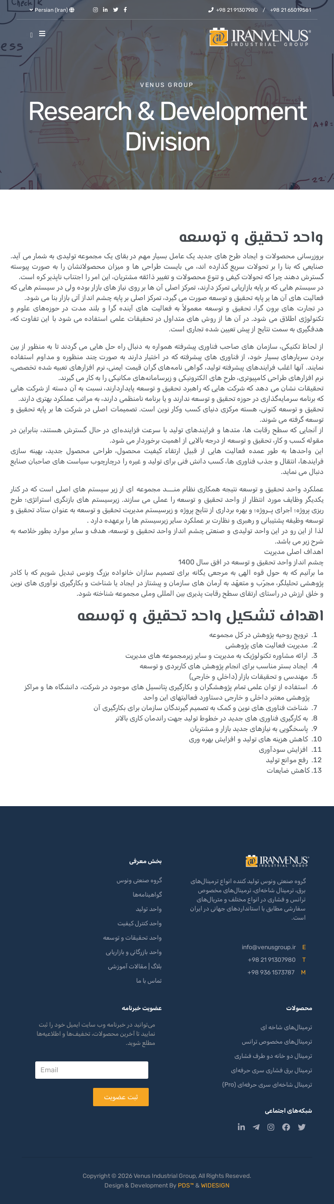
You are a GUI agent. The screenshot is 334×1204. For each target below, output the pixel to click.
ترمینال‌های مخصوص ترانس (277, 1041)
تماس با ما (149, 980)
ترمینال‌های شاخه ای (286, 1027)
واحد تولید (149, 909)
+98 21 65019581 (290, 10)
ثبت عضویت (121, 1097)
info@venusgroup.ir (269, 947)
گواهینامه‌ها (147, 894)
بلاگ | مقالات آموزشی (135, 966)
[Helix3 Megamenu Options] (44, 34)
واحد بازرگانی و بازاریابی (134, 952)
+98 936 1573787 (270, 972)
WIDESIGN (215, 1185)
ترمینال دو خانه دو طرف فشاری (273, 1056)
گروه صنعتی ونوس (139, 880)
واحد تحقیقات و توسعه (132, 937)
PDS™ (186, 1185)
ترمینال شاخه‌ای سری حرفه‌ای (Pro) (267, 1084)
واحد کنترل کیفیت (139, 923)
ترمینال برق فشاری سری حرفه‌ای (271, 1070)
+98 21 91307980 (237, 10)
